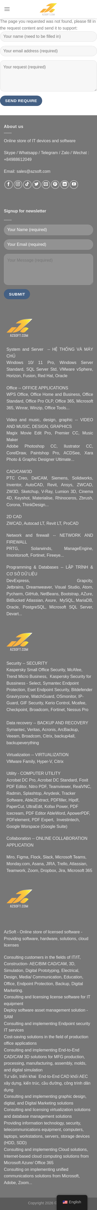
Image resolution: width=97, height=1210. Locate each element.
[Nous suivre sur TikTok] (27, 184)
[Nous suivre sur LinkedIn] (64, 184)
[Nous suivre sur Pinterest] (55, 184)
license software (65, 997)
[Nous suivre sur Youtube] (74, 184)
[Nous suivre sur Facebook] (8, 184)
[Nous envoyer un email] (46, 184)
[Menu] (7, 9)
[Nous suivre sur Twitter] (36, 184)
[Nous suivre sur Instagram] (18, 184)
